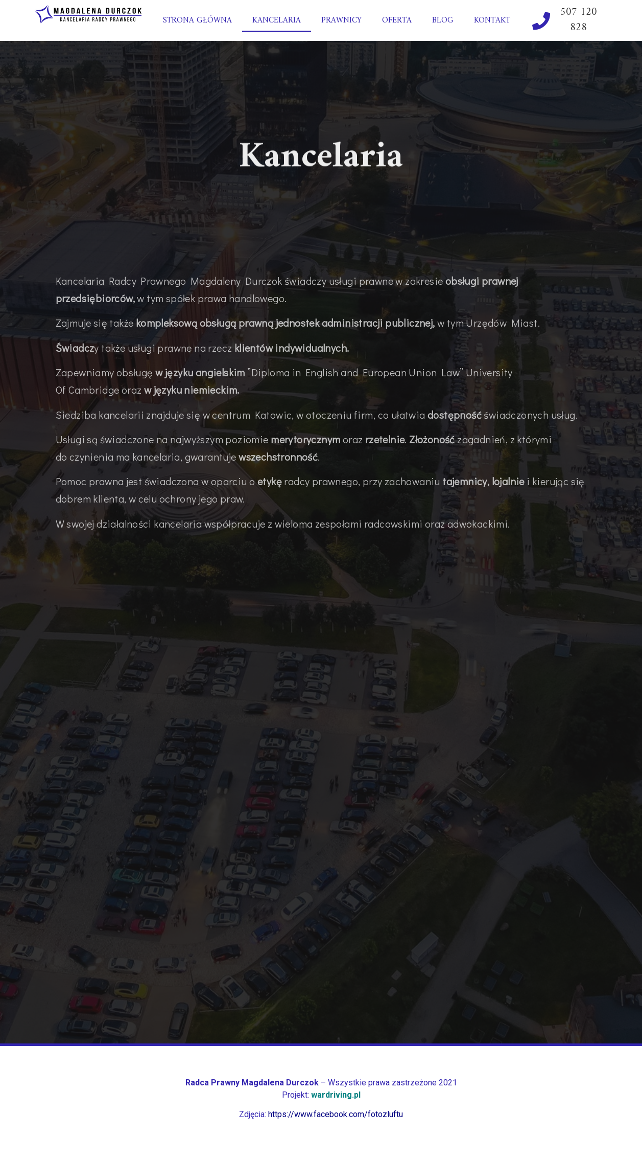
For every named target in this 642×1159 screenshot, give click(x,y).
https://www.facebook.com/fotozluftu (335, 1114)
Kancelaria (276, 20)
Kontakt (492, 20)
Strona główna (197, 20)
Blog (443, 20)
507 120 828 (578, 20)
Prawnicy (341, 20)
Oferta (397, 20)
